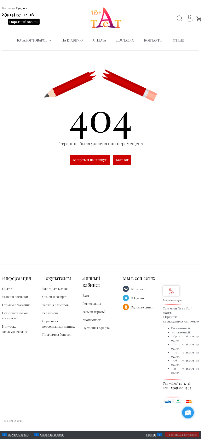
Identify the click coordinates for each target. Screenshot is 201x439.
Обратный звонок (24, 22)
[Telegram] (126, 298)
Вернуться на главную (90, 160)
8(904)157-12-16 (18, 14)
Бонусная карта (172, 300)
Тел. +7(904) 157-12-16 (176, 383)
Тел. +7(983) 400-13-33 (177, 388)
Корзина (151, 434)
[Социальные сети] (188, 412)
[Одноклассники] (126, 307)
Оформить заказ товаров (182, 434)
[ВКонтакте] (126, 289)
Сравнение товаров (52, 434)
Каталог (122, 160)
